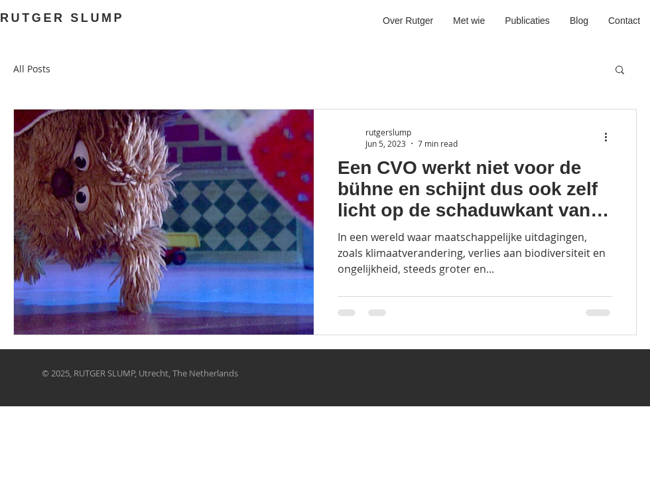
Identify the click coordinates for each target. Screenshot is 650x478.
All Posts (31, 68)
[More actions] (610, 137)
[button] (620, 71)
